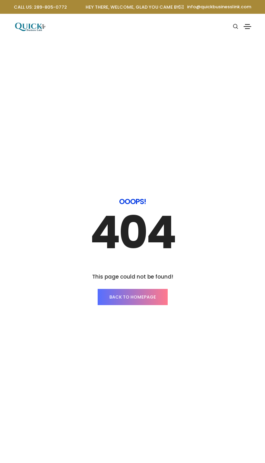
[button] (215, 6)
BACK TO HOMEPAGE (132, 189)
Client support (154, 441)
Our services (28, 454)
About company (32, 441)
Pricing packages (157, 454)
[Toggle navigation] (247, 26)
